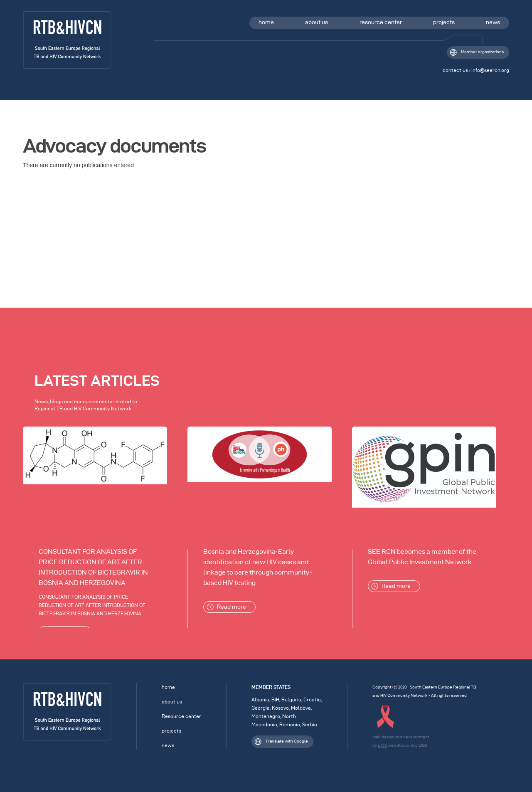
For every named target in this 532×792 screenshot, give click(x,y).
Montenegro (265, 716)
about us (316, 22)
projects (444, 22)
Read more (226, 607)
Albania (260, 699)
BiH (275, 699)
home (266, 22)
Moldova (301, 708)
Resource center (181, 716)
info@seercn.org (490, 70)
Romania (289, 724)
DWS (382, 745)
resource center (381, 22)
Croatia (312, 699)
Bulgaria (291, 699)
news (493, 22)
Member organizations (477, 52)
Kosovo (280, 708)
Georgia (260, 708)
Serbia (309, 724)
